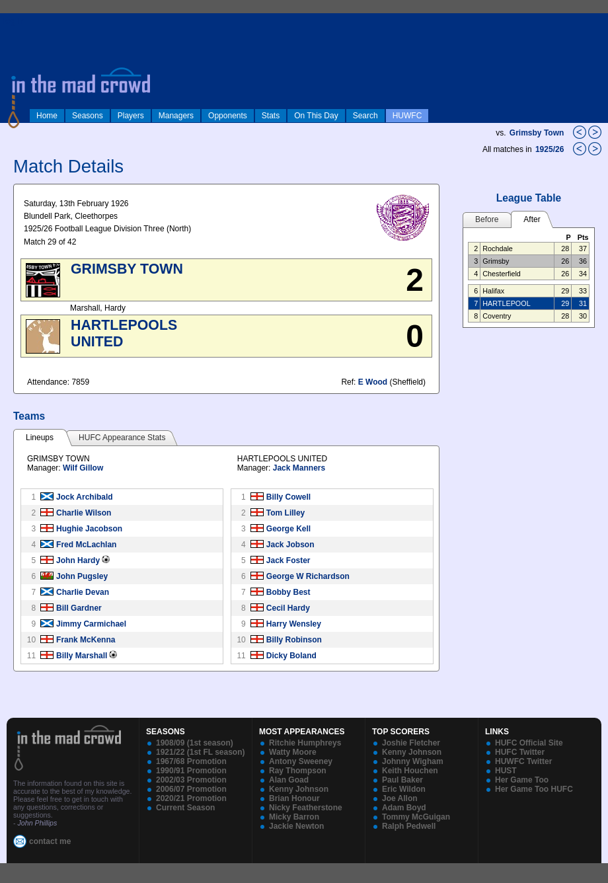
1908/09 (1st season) (194, 743)
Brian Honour (294, 798)
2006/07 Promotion (191, 789)
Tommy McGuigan (416, 817)
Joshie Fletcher (411, 743)
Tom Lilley (285, 513)
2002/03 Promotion (191, 780)
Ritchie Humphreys (305, 743)
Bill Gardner (79, 608)
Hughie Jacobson (89, 528)
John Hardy (78, 560)
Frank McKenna (85, 639)
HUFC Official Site (529, 743)
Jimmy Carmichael (91, 624)
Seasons (87, 115)
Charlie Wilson (83, 513)
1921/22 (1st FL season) (200, 752)
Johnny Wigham (412, 761)
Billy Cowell (288, 497)
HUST (506, 770)
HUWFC (407, 115)
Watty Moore (293, 752)
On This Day (316, 115)
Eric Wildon (404, 789)
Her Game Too (522, 780)
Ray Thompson (297, 770)
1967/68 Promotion (191, 761)
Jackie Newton (296, 826)
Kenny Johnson (298, 789)
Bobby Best (288, 592)
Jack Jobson (290, 544)
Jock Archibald (84, 497)
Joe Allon (400, 798)
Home (46, 115)
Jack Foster (288, 560)
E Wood (372, 382)
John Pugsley (82, 576)
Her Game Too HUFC (534, 789)
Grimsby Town (537, 132)
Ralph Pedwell (409, 826)
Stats (271, 115)
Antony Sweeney (300, 761)
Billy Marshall (81, 655)
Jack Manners (299, 468)
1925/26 (550, 149)
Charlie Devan (82, 592)
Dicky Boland (291, 655)
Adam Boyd (404, 807)
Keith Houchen (410, 770)
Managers (176, 115)
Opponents (227, 115)
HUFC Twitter (520, 752)
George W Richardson (308, 576)
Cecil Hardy (288, 608)
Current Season (185, 807)
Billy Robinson (294, 639)
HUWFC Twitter (523, 761)
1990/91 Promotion (191, 770)
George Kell (288, 528)
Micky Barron (294, 817)
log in (13, 21)
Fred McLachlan (86, 544)
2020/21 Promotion (191, 798)
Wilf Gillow (83, 468)
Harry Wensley (293, 624)
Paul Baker (402, 780)
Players (131, 115)
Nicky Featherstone (305, 807)
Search (365, 115)
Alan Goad (289, 780)
